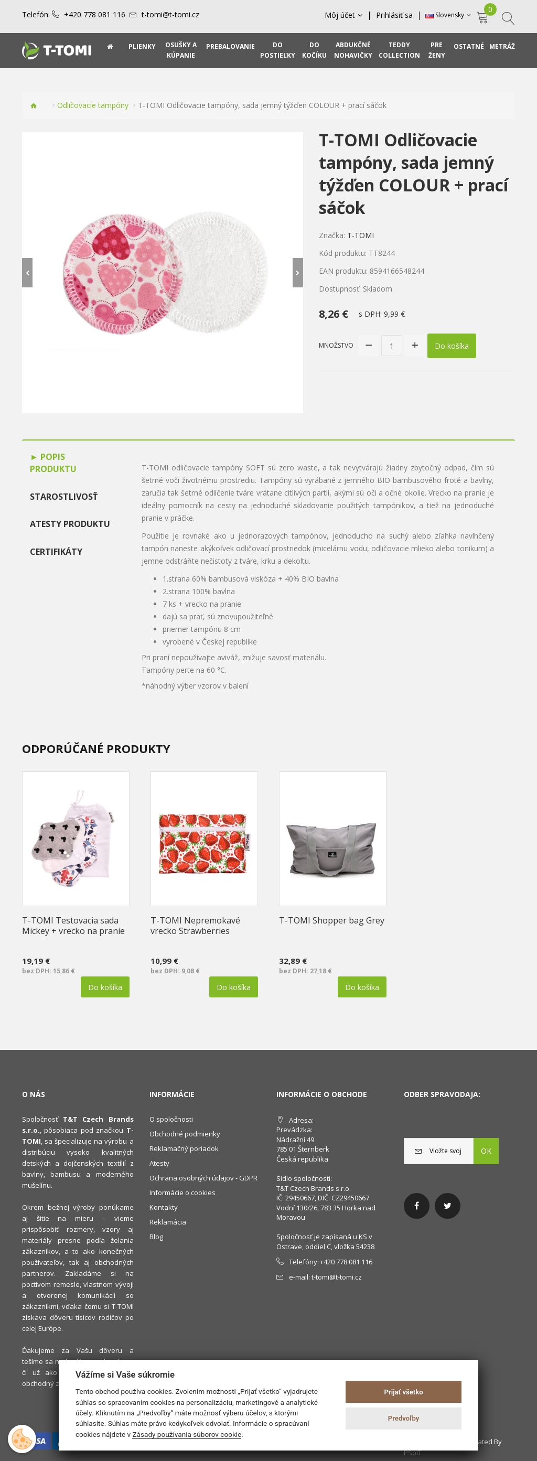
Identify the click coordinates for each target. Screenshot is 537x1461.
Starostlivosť (64, 496)
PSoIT (413, 1452)
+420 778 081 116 (94, 14)
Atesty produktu (70, 524)
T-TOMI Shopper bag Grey (331, 920)
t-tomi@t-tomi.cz (170, 14)
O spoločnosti (171, 1119)
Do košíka (452, 346)
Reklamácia (167, 1222)
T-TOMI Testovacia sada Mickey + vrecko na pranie (73, 926)
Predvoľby (404, 1418)
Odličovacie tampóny (92, 105)
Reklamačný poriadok (184, 1148)
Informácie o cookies (182, 1192)
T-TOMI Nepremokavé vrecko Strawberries (195, 926)
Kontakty (163, 1207)
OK (486, 1151)
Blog (156, 1236)
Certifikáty (56, 551)
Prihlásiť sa (394, 15)
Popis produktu (53, 463)
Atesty (159, 1163)
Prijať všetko (403, 1392)
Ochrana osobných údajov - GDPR (203, 1178)
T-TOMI (360, 235)
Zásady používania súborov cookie (186, 1434)
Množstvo (336, 345)
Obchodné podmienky (184, 1133)
